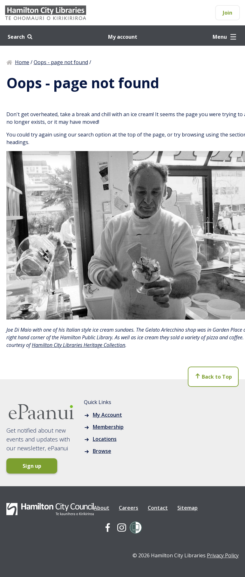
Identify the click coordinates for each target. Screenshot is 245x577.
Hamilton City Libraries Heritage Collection (78, 345)
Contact (158, 507)
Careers (128, 507)
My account (122, 36)
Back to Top (213, 376)
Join (227, 12)
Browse (102, 451)
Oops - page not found (61, 62)
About (101, 507)
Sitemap (187, 507)
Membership (108, 426)
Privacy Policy (223, 555)
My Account (107, 414)
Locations (105, 438)
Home (22, 62)
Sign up (32, 465)
